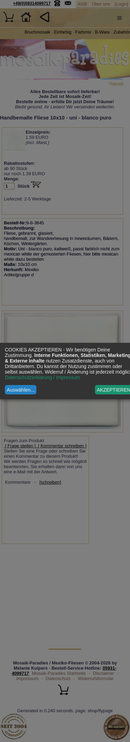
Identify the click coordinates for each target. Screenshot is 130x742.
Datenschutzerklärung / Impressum (42, 377)
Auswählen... (21, 390)
